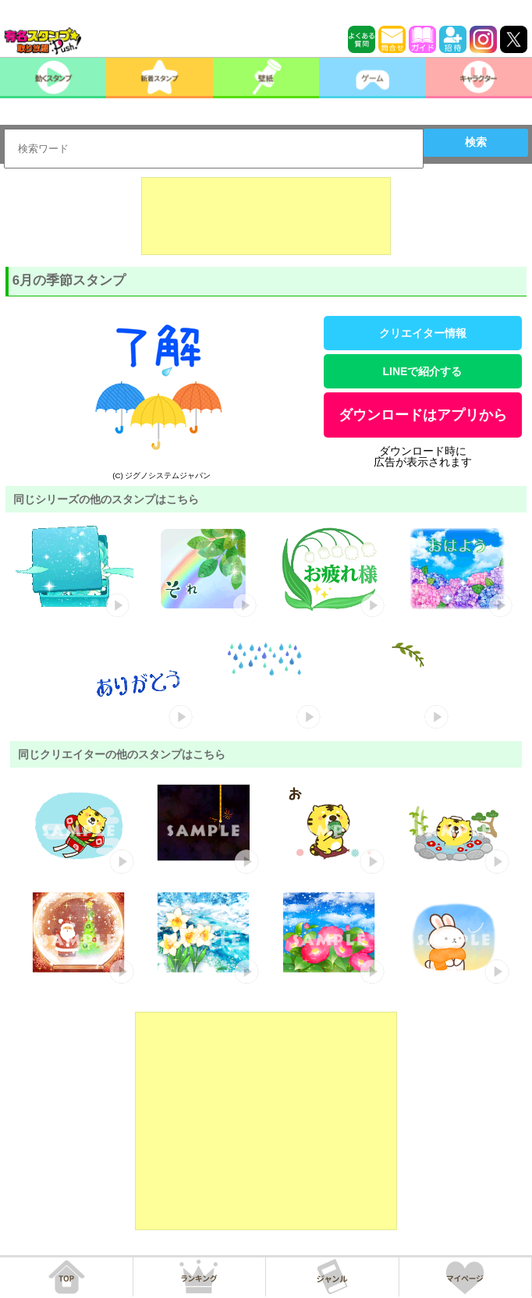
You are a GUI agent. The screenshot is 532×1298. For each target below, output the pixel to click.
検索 (476, 142)
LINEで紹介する (423, 371)
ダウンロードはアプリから (423, 415)
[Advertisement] (266, 216)
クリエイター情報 (422, 333)
